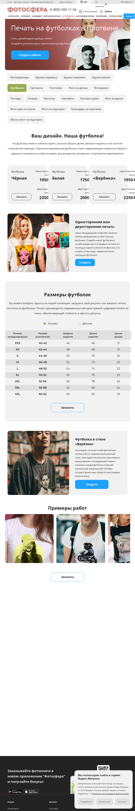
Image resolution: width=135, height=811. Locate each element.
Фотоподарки (68, 21)
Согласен (122, 801)
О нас (10, 2)
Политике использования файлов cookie (110, 793)
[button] (15, 554)
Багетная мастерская (85, 21)
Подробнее (86, 801)
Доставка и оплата (21, 2)
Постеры (16, 109)
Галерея (32, 109)
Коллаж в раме (89, 109)
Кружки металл (101, 88)
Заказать (21, 208)
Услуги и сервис (116, 21)
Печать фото (13, 21)
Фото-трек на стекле (23, 120)
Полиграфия (101, 21)
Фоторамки (101, 99)
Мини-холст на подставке (26, 130)
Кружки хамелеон (74, 88)
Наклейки (68, 109)
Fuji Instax (53, 808)
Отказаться (104, 801)
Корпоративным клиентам (42, 2)
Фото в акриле (114, 109)
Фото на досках (78, 99)
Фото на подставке (53, 120)
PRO (85, 2)
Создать (85, 273)
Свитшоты (36, 99)
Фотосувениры (20, 88)
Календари (37, 21)
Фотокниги (26, 21)
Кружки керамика (46, 88)
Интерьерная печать (52, 21)
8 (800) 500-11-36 (63, 11)
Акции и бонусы (65, 2)
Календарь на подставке (86, 120)
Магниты (49, 109)
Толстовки (56, 99)
